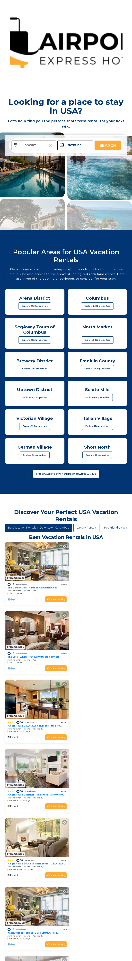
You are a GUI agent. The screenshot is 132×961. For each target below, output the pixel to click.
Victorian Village (25, 723)
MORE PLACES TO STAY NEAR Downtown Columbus (66, 474)
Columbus (18, 591)
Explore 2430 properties (35, 306)
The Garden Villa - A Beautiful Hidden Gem (32, 585)
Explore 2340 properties (97, 306)
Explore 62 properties (97, 455)
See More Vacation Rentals (66, 812)
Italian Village (24, 657)
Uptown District (25, 789)
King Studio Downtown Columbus (27, 783)
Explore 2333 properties (34, 340)
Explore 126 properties (35, 426)
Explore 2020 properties (97, 368)
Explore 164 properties (97, 397)
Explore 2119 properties (34, 368)
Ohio (10, 591)
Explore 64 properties (34, 455)
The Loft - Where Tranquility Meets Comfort (95, 585)
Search (108, 145)
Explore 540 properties (34, 397)
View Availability (52, 596)
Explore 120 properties (97, 426)
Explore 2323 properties (97, 340)
